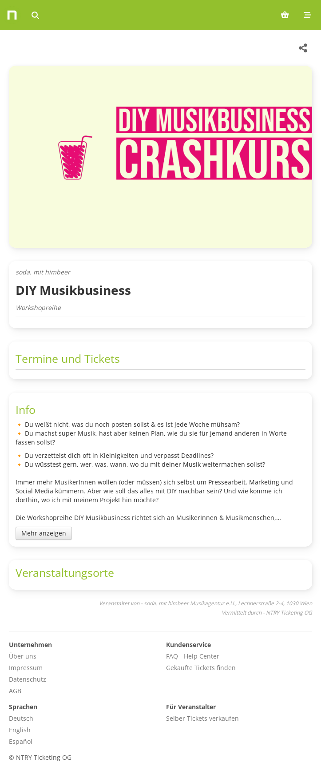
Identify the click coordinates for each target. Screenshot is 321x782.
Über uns (22, 656)
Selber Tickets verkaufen (202, 718)
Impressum (26, 667)
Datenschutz (27, 679)
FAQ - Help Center (192, 656)
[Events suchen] (35, 15)
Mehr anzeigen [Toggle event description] (43, 533)
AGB (15, 691)
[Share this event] (303, 48)
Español (20, 741)
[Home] (12, 15)
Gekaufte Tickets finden (201, 667)
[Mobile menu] (307, 15)
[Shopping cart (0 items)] (284, 15)
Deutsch (21, 718)
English (20, 730)
